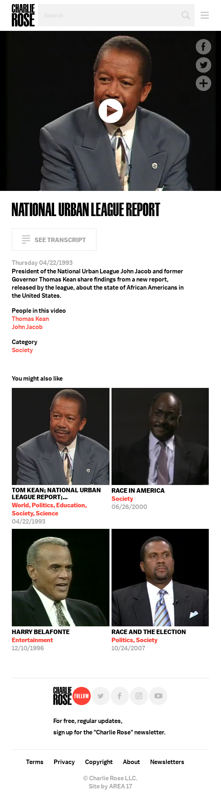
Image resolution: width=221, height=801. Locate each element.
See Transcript (60, 240)
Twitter (203, 65)
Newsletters (167, 762)
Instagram (139, 696)
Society (22, 350)
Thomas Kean (30, 319)
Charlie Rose (23, 15)
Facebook (203, 46)
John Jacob (27, 327)
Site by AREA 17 (110, 786)
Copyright (99, 762)
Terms (35, 762)
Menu (202, 15)
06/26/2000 (138, 499)
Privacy (64, 762)
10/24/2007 (149, 640)
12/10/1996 (41, 640)
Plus (203, 83)
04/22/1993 (60, 506)
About (131, 762)
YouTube (158, 696)
